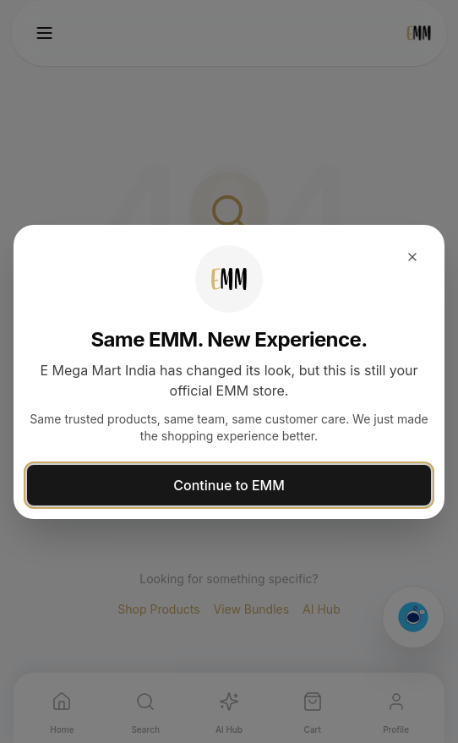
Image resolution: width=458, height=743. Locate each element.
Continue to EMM (228, 485)
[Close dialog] (412, 257)
